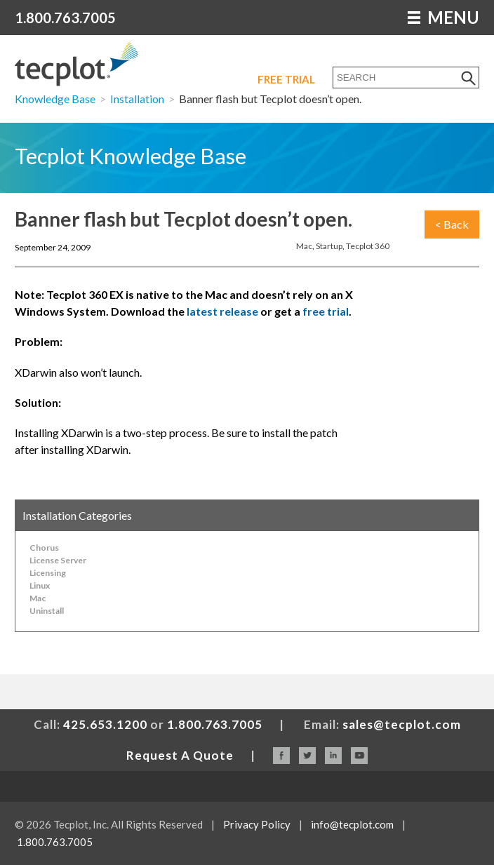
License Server (57, 560)
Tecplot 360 (367, 246)
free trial (325, 311)
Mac (304, 246)
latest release (222, 311)
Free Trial (286, 79)
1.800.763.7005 (65, 17)
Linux (39, 585)
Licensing (47, 573)
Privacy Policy (257, 824)
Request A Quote (180, 755)
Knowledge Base (55, 98)
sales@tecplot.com (401, 724)
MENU (443, 17)
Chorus (44, 547)
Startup (329, 246)
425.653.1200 (105, 724)
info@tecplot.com (352, 824)
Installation (137, 98)
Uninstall (46, 610)
